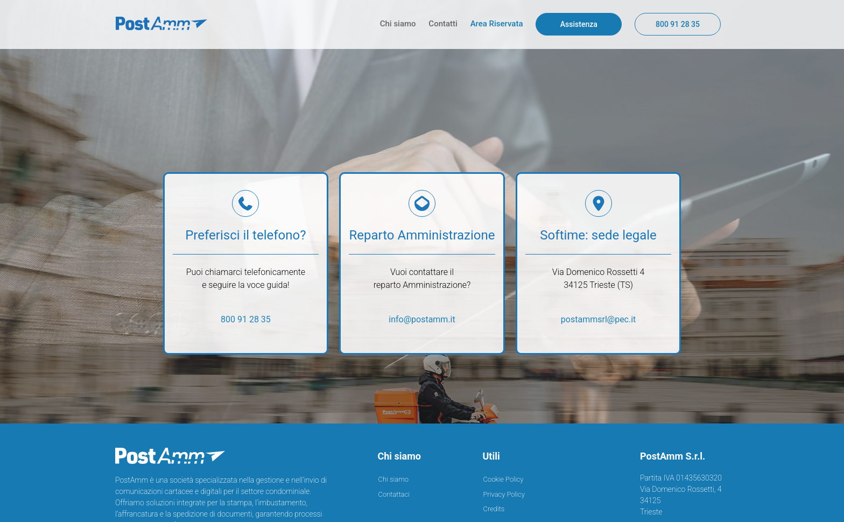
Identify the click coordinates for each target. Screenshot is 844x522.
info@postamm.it (422, 319)
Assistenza (578, 24)
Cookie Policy (503, 475)
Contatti (443, 24)
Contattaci (394, 489)
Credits (494, 504)
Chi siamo (399, 24)
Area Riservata (497, 24)
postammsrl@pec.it (598, 319)
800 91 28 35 (678, 24)
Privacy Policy (504, 489)
